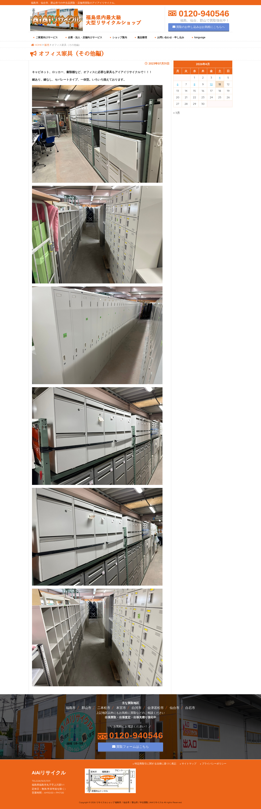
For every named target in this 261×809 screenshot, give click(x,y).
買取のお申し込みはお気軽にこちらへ (199, 27)
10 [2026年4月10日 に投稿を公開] (211, 84)
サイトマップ (189, 763)
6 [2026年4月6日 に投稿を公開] (177, 84)
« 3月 (176, 113)
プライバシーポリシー (214, 763)
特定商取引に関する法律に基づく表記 (155, 763)
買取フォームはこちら (130, 746)
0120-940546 (202, 13)
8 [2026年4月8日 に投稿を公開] (194, 84)
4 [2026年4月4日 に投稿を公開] (219, 77)
